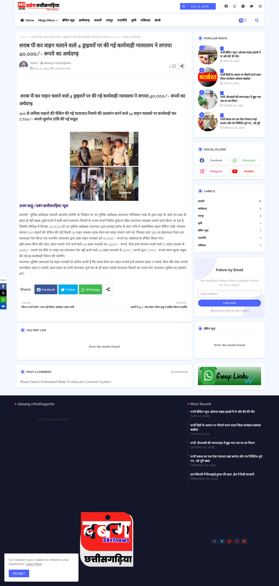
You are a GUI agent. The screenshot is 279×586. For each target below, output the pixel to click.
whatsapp (248, 160)
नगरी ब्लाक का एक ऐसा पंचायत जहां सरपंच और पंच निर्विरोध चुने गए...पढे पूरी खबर (240, 123)
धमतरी (98, 20)
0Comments (179, 372)
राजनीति (122, 20)
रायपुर (109, 20)
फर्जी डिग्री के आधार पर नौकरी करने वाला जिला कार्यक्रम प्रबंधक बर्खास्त (240, 76)
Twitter (70, 289)
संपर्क (158, 20)
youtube (249, 171)
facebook (216, 160)
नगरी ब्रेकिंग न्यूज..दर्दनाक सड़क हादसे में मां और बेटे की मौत (240, 54)
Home (30, 20)
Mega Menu (46, 20)
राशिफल (145, 20)
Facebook (48, 289)
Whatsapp (93, 289)
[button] (257, 20)
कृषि (133, 20)
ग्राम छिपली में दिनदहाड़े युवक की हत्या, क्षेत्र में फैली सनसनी (222, 474)
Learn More (34, 564)
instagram (216, 171)
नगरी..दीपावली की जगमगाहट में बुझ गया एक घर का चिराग (240, 99)
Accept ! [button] (19, 573)
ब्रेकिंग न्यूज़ (68, 20)
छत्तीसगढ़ (84, 20)
